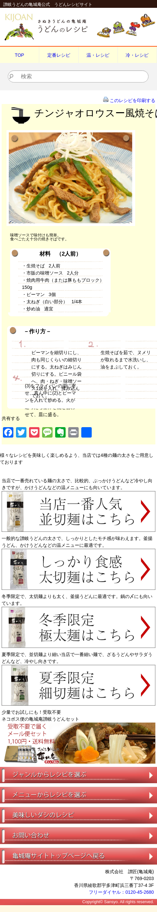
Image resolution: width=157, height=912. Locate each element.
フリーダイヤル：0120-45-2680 (121, 892)
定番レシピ (58, 55)
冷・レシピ (137, 55)
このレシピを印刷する (132, 100)
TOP (19, 55)
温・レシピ (97, 55)
